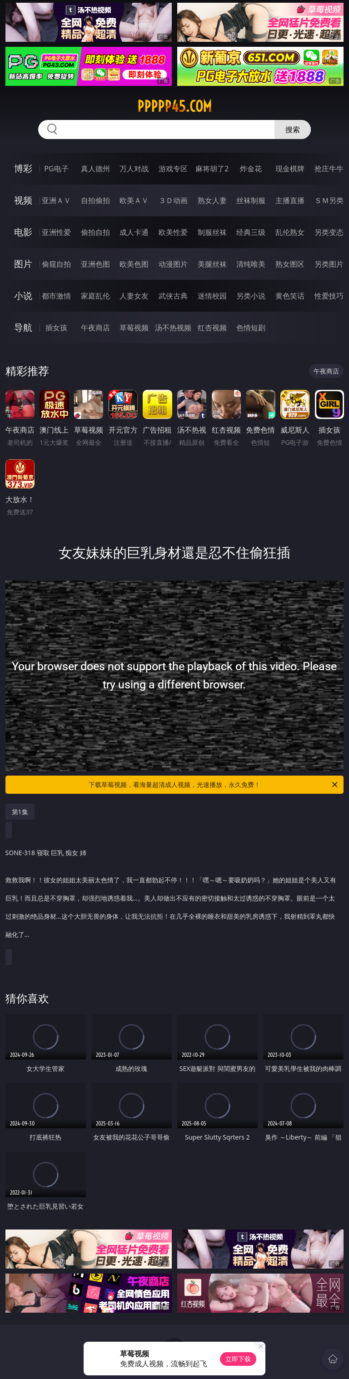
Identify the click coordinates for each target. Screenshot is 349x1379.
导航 (23, 327)
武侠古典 (173, 296)
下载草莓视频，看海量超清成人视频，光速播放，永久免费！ (214, 784)
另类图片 (329, 264)
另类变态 (329, 232)
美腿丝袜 (212, 264)
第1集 (20, 811)
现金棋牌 (289, 169)
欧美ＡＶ (134, 200)
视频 (23, 200)
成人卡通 (134, 232)
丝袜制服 (250, 200)
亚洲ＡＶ (56, 200)
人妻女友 (134, 296)
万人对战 (134, 169)
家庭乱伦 (95, 296)
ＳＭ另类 (329, 200)
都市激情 (56, 296)
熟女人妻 (212, 200)
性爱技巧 (329, 296)
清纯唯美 (250, 264)
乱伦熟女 (289, 232)
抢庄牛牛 (329, 169)
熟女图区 (289, 264)
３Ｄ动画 (173, 200)
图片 (23, 264)
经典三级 (250, 232)
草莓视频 (134, 328)
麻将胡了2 (212, 169)
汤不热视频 (173, 328)
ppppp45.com (174, 106)
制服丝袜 (212, 232)
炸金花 (251, 169)
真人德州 (95, 169)
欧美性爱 (173, 232)
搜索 (292, 129)
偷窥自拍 (56, 264)
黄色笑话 (289, 296)
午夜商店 (95, 328)
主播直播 (289, 200)
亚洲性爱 (56, 232)
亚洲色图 (95, 264)
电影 (23, 232)
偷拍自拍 (95, 232)
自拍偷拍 (95, 200)
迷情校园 (212, 296)
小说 (23, 295)
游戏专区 (173, 169)
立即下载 (238, 1358)
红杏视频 (212, 328)
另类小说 (250, 296)
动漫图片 (173, 264)
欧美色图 (134, 264)
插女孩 (56, 328)
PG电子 (56, 169)
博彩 (23, 168)
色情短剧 (250, 328)
